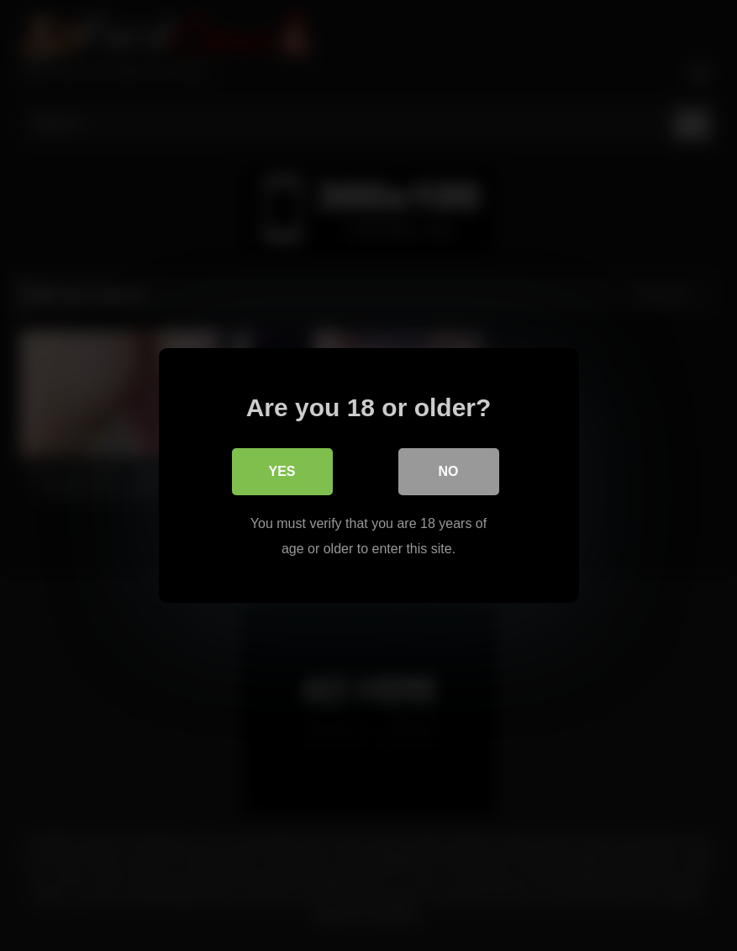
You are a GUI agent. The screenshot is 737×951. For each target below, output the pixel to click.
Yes (281, 471)
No (449, 471)
